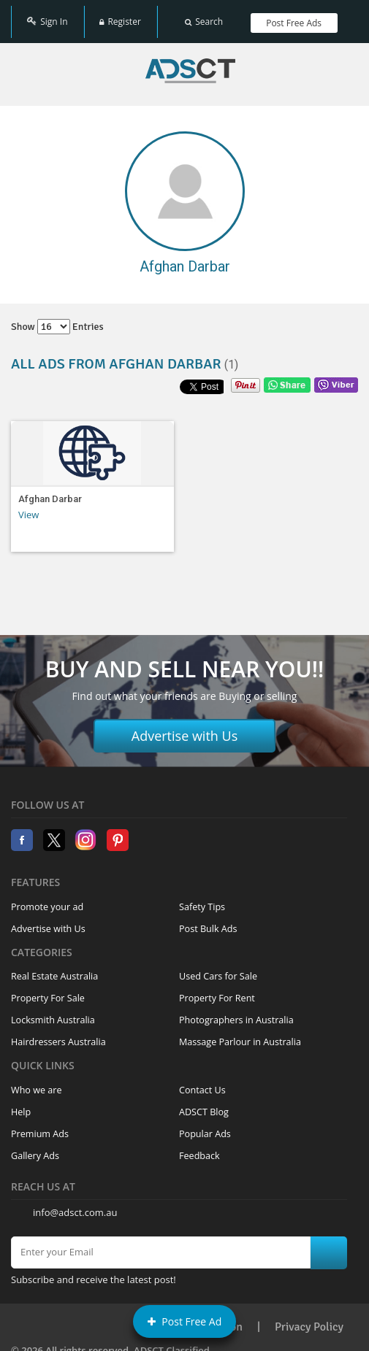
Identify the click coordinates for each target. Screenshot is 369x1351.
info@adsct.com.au (75, 1204)
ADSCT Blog (204, 1104)
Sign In (47, 16)
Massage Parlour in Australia (240, 1034)
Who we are (36, 1082)
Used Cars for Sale (218, 968)
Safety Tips (202, 899)
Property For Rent (217, 990)
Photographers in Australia (236, 1012)
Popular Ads (205, 1126)
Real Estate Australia (54, 968)
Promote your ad (47, 899)
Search (204, 16)
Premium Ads (40, 1126)
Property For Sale (48, 990)
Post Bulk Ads (208, 921)
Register (119, 16)
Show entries (57, 318)
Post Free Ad (185, 1321)
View (28, 506)
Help (21, 1104)
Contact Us (202, 1082)
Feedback (199, 1148)
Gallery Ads (35, 1148)
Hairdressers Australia (58, 1034)
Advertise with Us (185, 727)
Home (190, 62)
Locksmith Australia (53, 1012)
